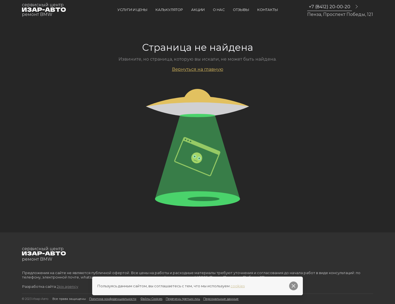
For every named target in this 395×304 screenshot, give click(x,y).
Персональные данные (221, 299)
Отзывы (241, 10)
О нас (219, 10)
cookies (237, 286)
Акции (198, 10)
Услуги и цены (132, 10)
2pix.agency (67, 286)
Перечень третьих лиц (183, 299)
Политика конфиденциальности (112, 299)
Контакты (267, 10)
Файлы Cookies (151, 299)
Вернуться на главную (197, 69)
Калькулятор (169, 10)
